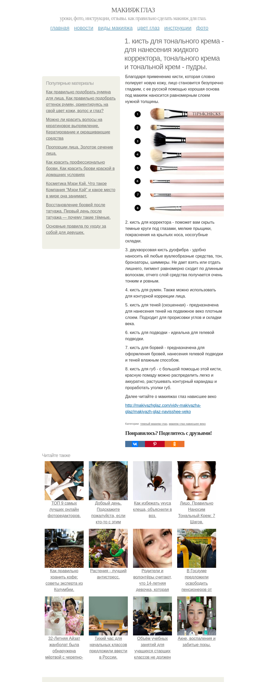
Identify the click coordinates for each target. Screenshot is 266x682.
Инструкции (177, 28)
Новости (83, 28)
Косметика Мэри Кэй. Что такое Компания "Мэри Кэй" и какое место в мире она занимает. (80, 189)
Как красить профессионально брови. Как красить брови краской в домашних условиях (80, 168)
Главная (59, 28)
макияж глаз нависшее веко (187, 423)
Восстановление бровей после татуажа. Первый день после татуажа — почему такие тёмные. (78, 211)
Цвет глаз (148, 28)
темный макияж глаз (153, 423)
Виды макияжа (115, 28)
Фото (202, 28)
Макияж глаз (133, 10)
